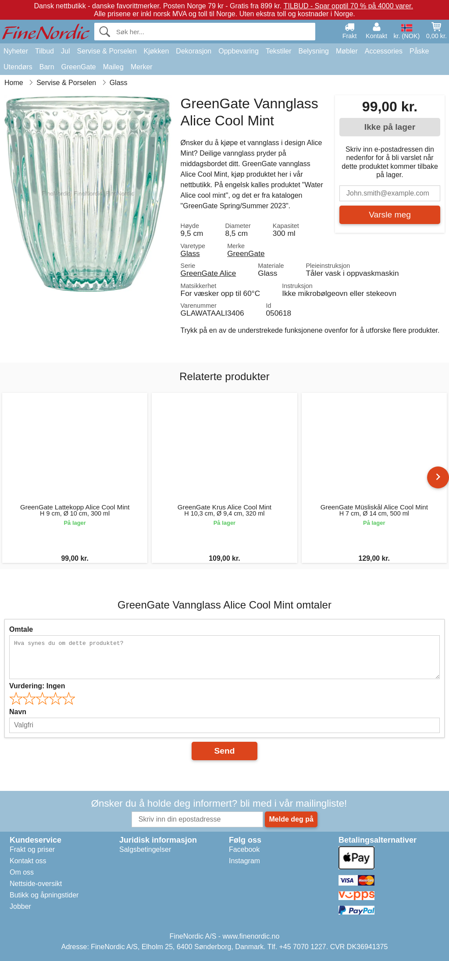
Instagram (244, 861)
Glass (190, 253)
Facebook (244, 849)
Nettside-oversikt (36, 883)
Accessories (384, 51)
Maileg (113, 67)
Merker (142, 67)
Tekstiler (279, 51)
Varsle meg (390, 214)
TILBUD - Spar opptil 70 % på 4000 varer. (348, 6)
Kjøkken (156, 51)
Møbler (347, 51)
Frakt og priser (32, 849)
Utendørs (18, 67)
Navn (17, 711)
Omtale (21, 629)
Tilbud (44, 51)
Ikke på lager (389, 127)
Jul (65, 51)
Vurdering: (37, 686)
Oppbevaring (238, 51)
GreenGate (78, 67)
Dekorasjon (193, 51)
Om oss (22, 872)
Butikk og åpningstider (44, 895)
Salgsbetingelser (145, 849)
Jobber (20, 906)
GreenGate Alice (208, 273)
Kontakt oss (28, 861)
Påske (419, 51)
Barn (46, 67)
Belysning (314, 51)
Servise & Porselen (106, 51)
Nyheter (16, 51)
